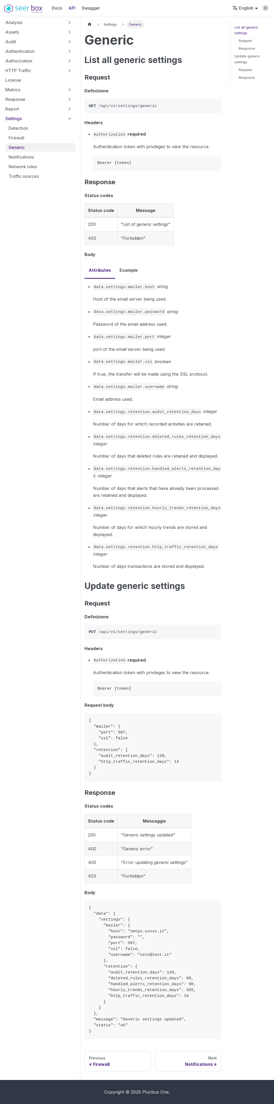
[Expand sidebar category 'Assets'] (69, 32)
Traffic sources (24, 176)
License (13, 80)
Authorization (18, 61)
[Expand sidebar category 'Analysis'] (69, 22)
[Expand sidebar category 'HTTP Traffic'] (69, 70)
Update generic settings (247, 59)
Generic (17, 147)
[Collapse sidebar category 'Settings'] (69, 118)
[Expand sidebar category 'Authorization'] (69, 61)
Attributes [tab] (100, 270)
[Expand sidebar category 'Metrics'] (69, 89)
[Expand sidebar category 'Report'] (69, 109)
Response (15, 99)
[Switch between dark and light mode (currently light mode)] (265, 8)
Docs (57, 8)
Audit (10, 41)
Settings (13, 118)
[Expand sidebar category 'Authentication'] (69, 51)
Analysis (13, 22)
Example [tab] (128, 270)
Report (12, 109)
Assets (12, 32)
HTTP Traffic (18, 70)
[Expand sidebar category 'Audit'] (69, 41)
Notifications (21, 157)
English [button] (242, 8)
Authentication (19, 51)
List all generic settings (246, 30)
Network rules (23, 166)
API (71, 8)
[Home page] (89, 24)
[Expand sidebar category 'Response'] (69, 99)
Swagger (91, 8)
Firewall (16, 137)
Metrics (12, 89)
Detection (18, 128)
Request (245, 41)
